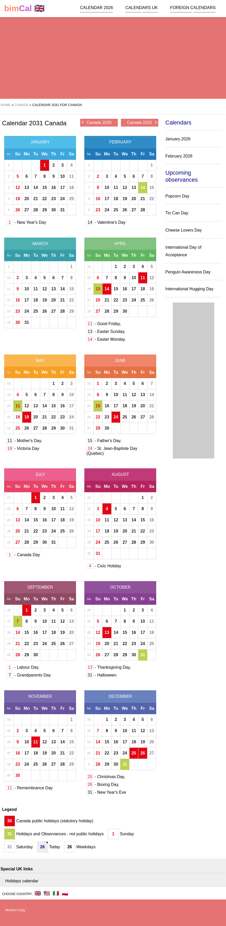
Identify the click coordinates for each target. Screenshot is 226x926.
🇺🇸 (47, 893)
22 (44, 198)
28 (35, 210)
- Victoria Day (22, 448)
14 (35, 187)
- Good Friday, (103, 323)
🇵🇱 (65, 893)
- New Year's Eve (106, 792)
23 (53, 198)
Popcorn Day (177, 196)
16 (53, 187)
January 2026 (177, 139)
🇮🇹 (56, 893)
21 (35, 198)
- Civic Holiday (103, 566)
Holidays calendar (21, 881)
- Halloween (101, 675)
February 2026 (178, 156)
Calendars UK (141, 7)
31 (62, 210)
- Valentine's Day (106, 222)
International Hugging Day (189, 289)
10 (62, 176)
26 (17, 210)
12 (17, 187)
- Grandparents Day (28, 675)
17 (62, 187)
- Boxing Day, (102, 784)
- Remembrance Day (29, 788)
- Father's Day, (103, 440)
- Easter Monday (105, 339)
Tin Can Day (176, 213)
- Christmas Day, (105, 776)
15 (44, 187)
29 (44, 210)
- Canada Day (23, 555)
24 (62, 198)
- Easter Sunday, (105, 331)
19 (17, 198)
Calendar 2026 (96, 7)
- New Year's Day (26, 222)
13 (26, 187)
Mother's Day (15, 910)
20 (26, 198)
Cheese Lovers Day (183, 230)
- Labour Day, (22, 667)
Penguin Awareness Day (187, 272)
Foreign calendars (193, 7)
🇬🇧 (24, 8)
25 (71, 198)
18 (71, 187)
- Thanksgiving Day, (108, 667)
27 (26, 210)
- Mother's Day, (24, 440)
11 (71, 176)
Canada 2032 (142, 122)
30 (53, 210)
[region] (113, 57)
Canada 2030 (96, 122)
